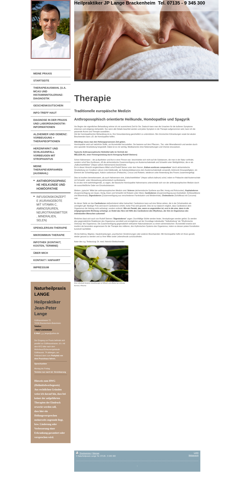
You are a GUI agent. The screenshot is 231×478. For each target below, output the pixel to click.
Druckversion (83, 453)
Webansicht (194, 455)
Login (196, 453)
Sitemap (95, 453)
